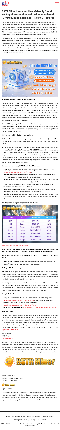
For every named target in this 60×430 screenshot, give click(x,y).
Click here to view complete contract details (15, 245)
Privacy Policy (35, 420)
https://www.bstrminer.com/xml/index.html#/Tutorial (19, 305)
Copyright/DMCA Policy (21, 420)
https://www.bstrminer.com (10, 330)
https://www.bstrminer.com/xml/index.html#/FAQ (18, 300)
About (8, 416)
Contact (43, 420)
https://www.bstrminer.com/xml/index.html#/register (39, 307)
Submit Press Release (33, 416)
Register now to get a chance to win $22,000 (17, 172)
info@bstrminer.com (8, 338)
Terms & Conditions (48, 416)
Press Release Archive (18, 416)
